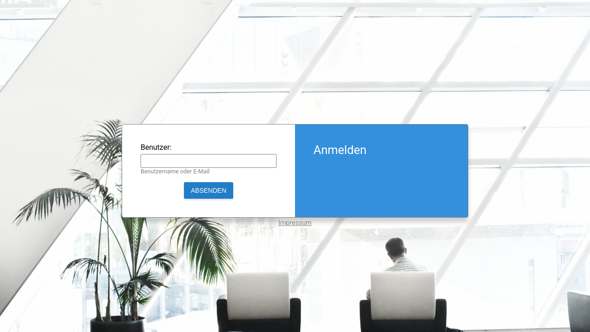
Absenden (208, 190)
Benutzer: (156, 147)
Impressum (295, 223)
